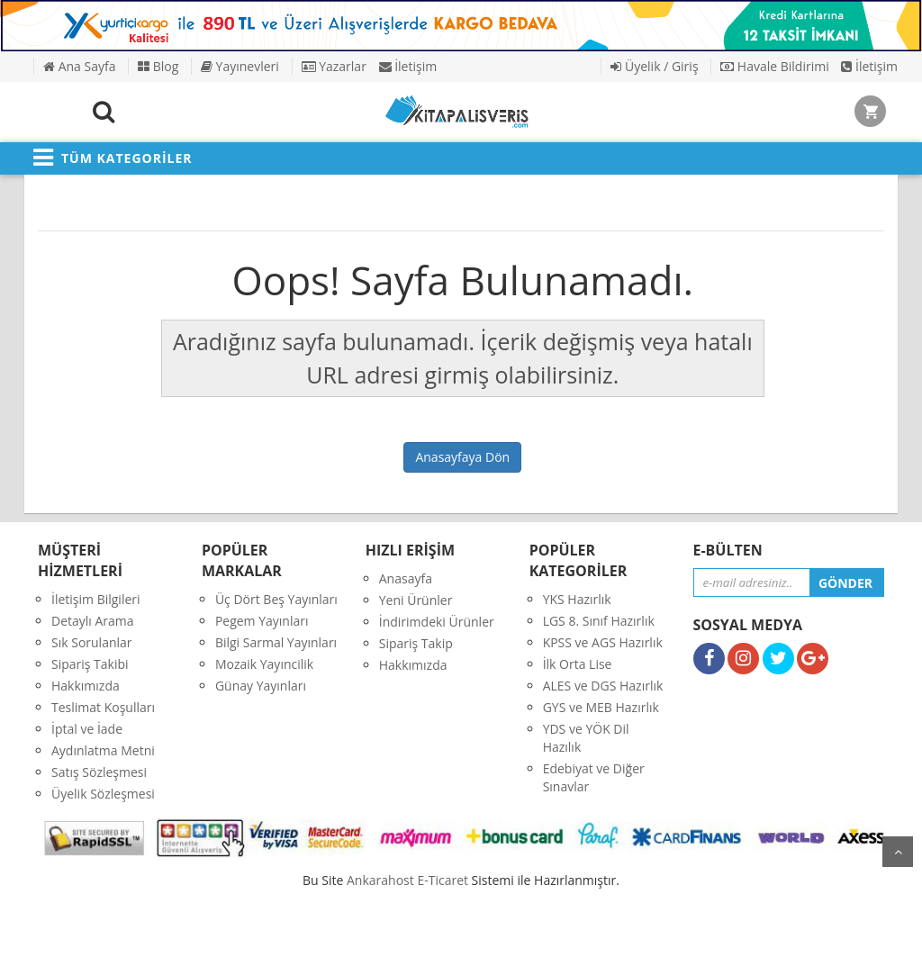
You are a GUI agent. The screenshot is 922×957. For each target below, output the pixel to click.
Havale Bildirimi (774, 66)
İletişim (408, 66)
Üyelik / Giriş (654, 66)
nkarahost (382, 880)
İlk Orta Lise (577, 664)
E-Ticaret (442, 880)
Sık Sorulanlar (91, 642)
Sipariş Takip (416, 643)
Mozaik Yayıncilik (264, 664)
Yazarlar (334, 66)
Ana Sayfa (79, 66)
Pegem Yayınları (262, 620)
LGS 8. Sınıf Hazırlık (599, 620)
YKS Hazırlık (577, 599)
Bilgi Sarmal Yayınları (276, 642)
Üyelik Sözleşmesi (103, 793)
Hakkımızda (85, 685)
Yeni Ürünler (416, 600)
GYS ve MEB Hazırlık (601, 707)
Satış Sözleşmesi (99, 772)
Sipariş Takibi (90, 664)
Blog (158, 66)
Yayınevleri (240, 66)
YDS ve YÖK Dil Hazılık (586, 737)
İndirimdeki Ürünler (436, 621)
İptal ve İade (86, 728)
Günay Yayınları (260, 685)
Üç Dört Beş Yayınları (276, 599)
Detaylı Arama (92, 620)
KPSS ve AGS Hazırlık (603, 642)
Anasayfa (405, 578)
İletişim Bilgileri (95, 599)
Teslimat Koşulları (103, 707)
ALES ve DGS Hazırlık (603, 685)
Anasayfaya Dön (462, 456)
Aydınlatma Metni (103, 750)
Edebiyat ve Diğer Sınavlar (594, 777)
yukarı (897, 851)
